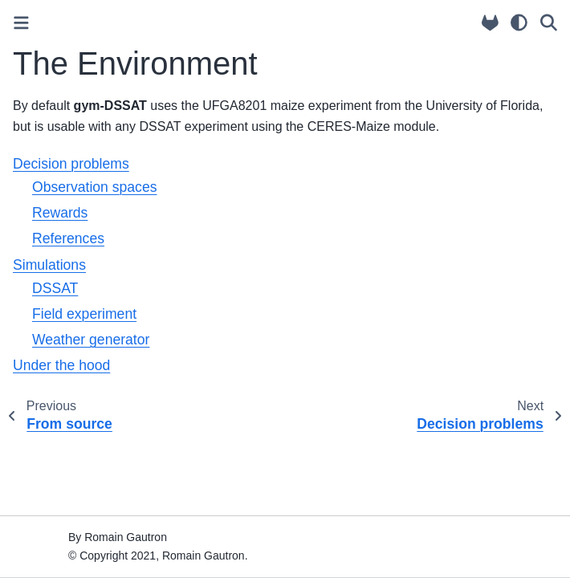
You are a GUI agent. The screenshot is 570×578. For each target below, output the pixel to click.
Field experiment (84, 314)
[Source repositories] (490, 23)
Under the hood (61, 365)
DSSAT (55, 288)
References (68, 238)
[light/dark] (519, 22)
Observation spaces (94, 187)
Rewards (60, 213)
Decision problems (71, 164)
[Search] (549, 22)
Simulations (49, 265)
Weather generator (90, 340)
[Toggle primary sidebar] (21, 23)
